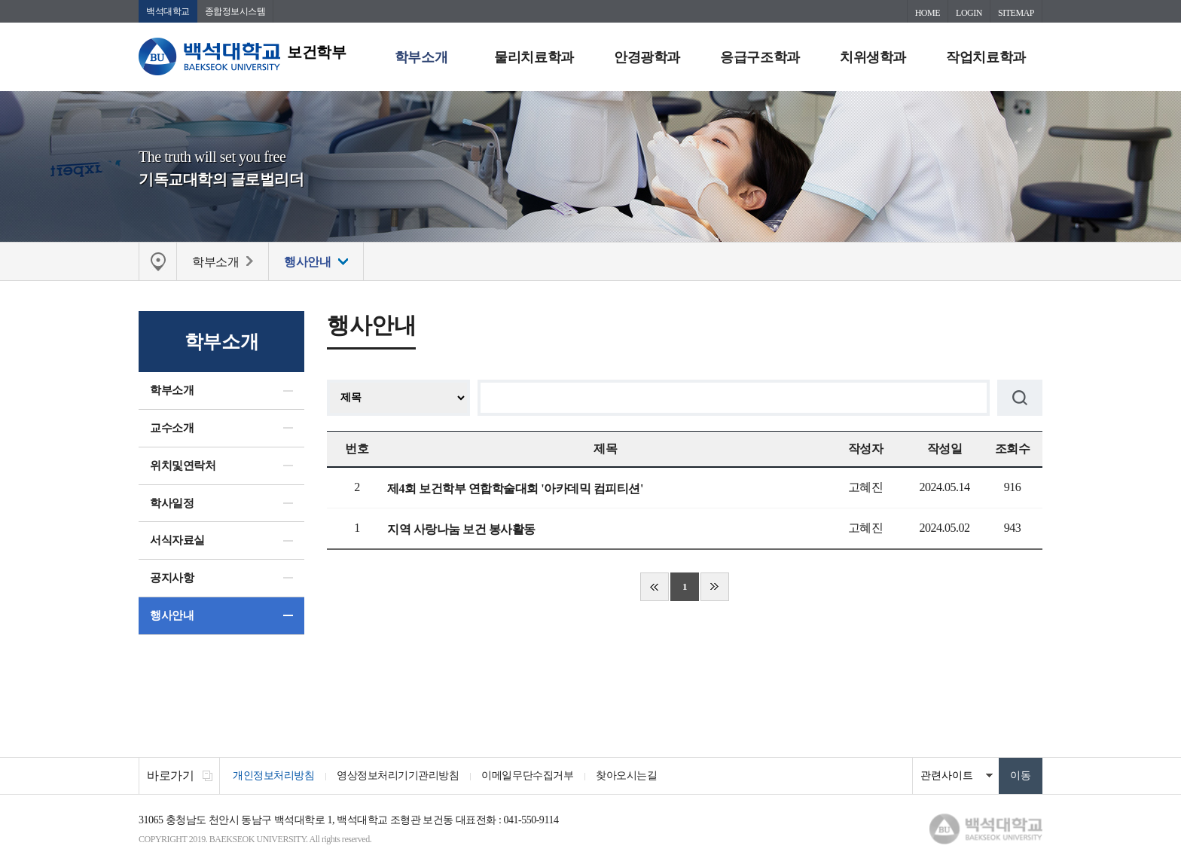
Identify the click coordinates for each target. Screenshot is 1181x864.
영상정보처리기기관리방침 (398, 775)
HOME (927, 13)
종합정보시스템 (235, 11)
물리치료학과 (533, 57)
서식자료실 (177, 540)
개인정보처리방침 (273, 775)
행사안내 (172, 615)
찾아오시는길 (626, 775)
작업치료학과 (985, 57)
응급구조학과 (759, 57)
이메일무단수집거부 (527, 775)
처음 (654, 586)
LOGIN (969, 13)
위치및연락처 (182, 465)
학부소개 (421, 57)
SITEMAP (1016, 13)
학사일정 (172, 503)
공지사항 (172, 578)
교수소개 (172, 428)
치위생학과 (873, 57)
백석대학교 (168, 11)
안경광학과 (647, 57)
